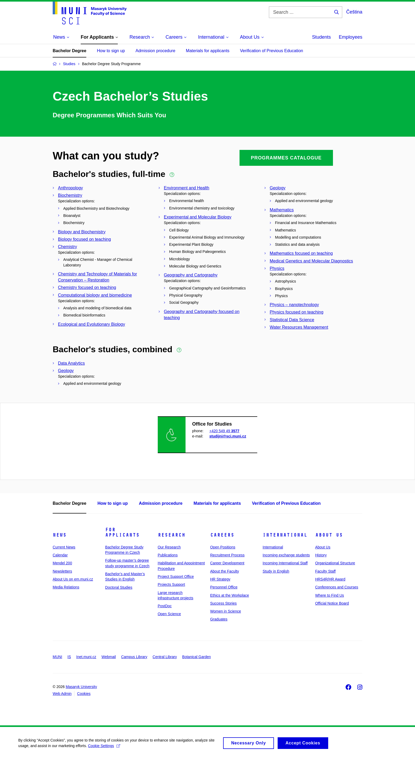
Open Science (169, 614)
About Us (329, 535)
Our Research (169, 547)
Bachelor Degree (69, 50)
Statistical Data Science (292, 320)
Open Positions (222, 547)
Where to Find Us (329, 595)
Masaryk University (81, 687)
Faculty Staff (325, 571)
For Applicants (122, 532)
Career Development (227, 563)
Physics (277, 268)
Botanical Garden (196, 657)
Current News (64, 547)
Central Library (165, 657)
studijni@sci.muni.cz (227, 436)
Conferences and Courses (336, 587)
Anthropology (70, 188)
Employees (350, 37)
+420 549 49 (224, 431)
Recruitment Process (227, 555)
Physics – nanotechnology (294, 304)
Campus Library (134, 657)
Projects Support (171, 584)
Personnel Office (223, 587)
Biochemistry (70, 195)
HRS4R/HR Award (330, 579)
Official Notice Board (332, 603)
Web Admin (62, 693)
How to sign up (111, 50)
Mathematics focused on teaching (301, 253)
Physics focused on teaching (296, 312)
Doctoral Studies (118, 587)
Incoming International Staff (285, 563)
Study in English (276, 571)
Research (171, 535)
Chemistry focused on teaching (87, 287)
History (321, 555)
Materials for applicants (207, 50)
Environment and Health (186, 188)
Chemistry (67, 246)
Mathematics (282, 210)
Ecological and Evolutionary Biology (91, 324)
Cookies (84, 693)
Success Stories (223, 603)
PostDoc (165, 606)
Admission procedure (155, 50)
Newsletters (62, 571)
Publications (168, 555)
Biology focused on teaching (84, 239)
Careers (222, 535)
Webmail (109, 657)
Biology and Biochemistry (82, 232)
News (59, 535)
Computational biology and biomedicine (95, 295)
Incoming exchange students (286, 555)
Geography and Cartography (191, 275)
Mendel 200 (62, 563)
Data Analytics (71, 363)
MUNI (57, 657)
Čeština (354, 12)
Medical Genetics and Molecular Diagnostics (311, 261)
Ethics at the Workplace (229, 595)
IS (69, 657)
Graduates (218, 619)
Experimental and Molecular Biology (197, 217)
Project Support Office (176, 576)
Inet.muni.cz (86, 657)
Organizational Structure (335, 563)
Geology (278, 188)
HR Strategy (220, 579)
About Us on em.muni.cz (73, 579)
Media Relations (66, 587)
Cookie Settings (104, 747)
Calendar (60, 555)
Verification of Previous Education (271, 50)
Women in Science (225, 611)
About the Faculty (224, 571)
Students (321, 37)
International (285, 535)
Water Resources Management (299, 327)
